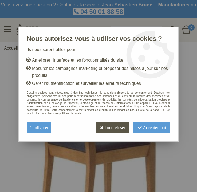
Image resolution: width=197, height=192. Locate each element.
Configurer (39, 127)
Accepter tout (152, 127)
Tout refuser (112, 127)
